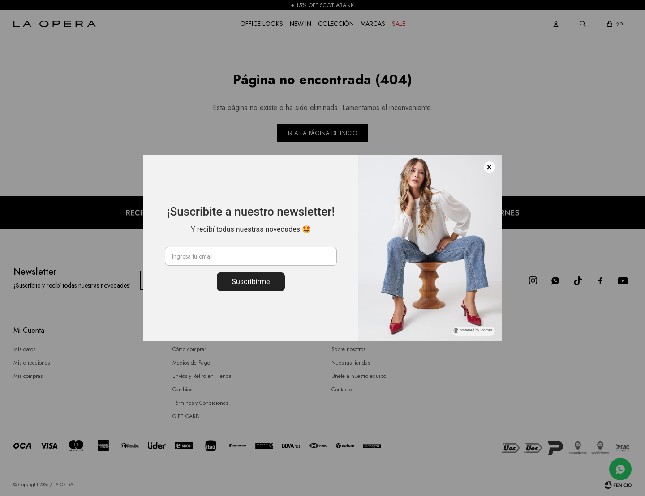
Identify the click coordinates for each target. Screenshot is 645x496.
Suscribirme (251, 281)
